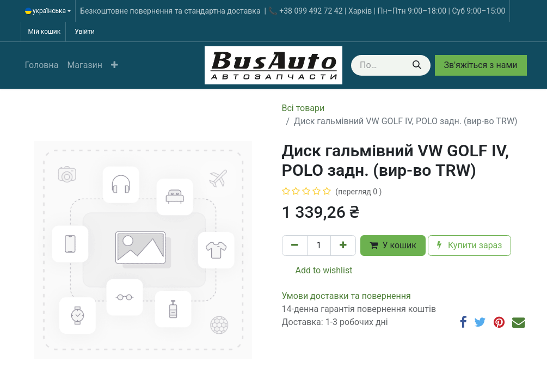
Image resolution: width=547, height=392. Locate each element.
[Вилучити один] (295, 245)
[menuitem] (42, 65)
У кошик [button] (393, 245)
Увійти (85, 31)
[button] (114, 65)
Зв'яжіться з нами (481, 65)
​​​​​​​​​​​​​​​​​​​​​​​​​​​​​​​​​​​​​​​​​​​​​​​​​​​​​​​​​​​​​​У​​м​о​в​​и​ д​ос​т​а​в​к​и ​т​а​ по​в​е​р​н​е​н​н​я (346, 296)
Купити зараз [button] (469, 245)
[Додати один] (343, 245)
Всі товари (303, 108)
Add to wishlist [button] (317, 270)
